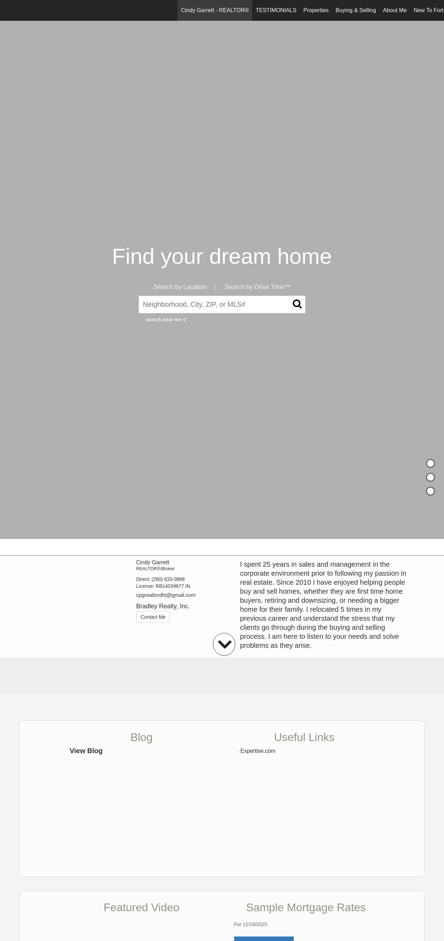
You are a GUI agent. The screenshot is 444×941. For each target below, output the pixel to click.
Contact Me (153, 617)
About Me (395, 10)
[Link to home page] (8, 10)
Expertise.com (257, 751)
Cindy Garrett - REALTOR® (215, 10)
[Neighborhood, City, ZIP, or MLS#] (222, 304)
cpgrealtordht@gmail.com (166, 595)
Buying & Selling (356, 10)
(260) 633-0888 (168, 579)
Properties (316, 10)
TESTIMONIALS (276, 10)
